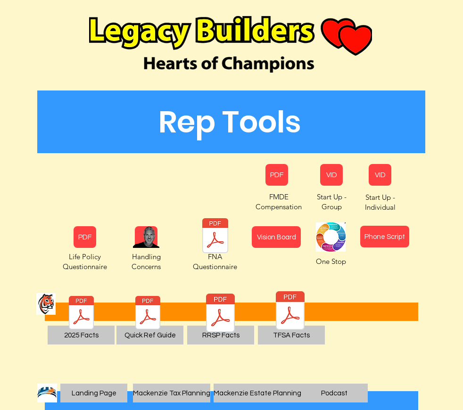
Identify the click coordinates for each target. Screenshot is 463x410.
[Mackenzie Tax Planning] (171, 393)
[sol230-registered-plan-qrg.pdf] (81, 314)
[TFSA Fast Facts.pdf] (290, 312)
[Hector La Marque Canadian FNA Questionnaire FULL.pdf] (215, 236)
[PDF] (85, 237)
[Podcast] (334, 393)
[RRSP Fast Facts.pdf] (220, 314)
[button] (229, 122)
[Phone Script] (384, 236)
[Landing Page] (93, 393)
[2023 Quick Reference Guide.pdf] (148, 314)
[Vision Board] (276, 237)
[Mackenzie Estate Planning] (257, 393)
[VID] (331, 175)
